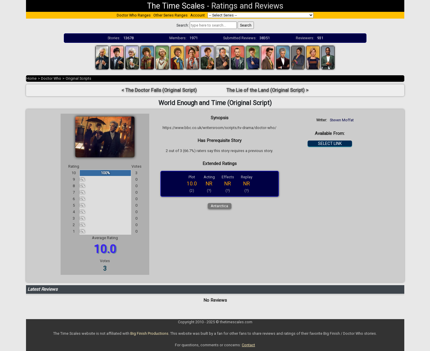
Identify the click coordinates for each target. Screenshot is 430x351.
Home (31, 78)
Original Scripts (78, 78)
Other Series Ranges (170, 15)
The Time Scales (176, 6)
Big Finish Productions (149, 333)
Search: (182, 25)
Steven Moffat (342, 120)
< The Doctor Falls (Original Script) (159, 90)
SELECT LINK (330, 143)
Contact (248, 345)
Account (197, 15)
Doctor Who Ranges (134, 15)
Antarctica (219, 206)
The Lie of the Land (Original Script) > (267, 90)
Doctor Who (51, 78)
